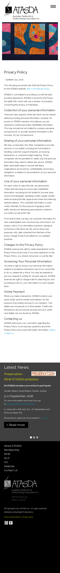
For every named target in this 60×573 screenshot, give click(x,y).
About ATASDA (13, 445)
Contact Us (11, 470)
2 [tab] (34, 437)
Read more (17, 425)
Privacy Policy (28, 517)
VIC (6, 462)
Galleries (9, 466)
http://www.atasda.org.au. (38, 89)
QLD (6, 458)
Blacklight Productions (23, 512)
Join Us (45, 418)
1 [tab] (31, 437)
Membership (11, 449)
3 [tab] (37, 437)
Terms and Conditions (12, 517)
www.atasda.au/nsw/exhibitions (21, 404)
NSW (7, 454)
